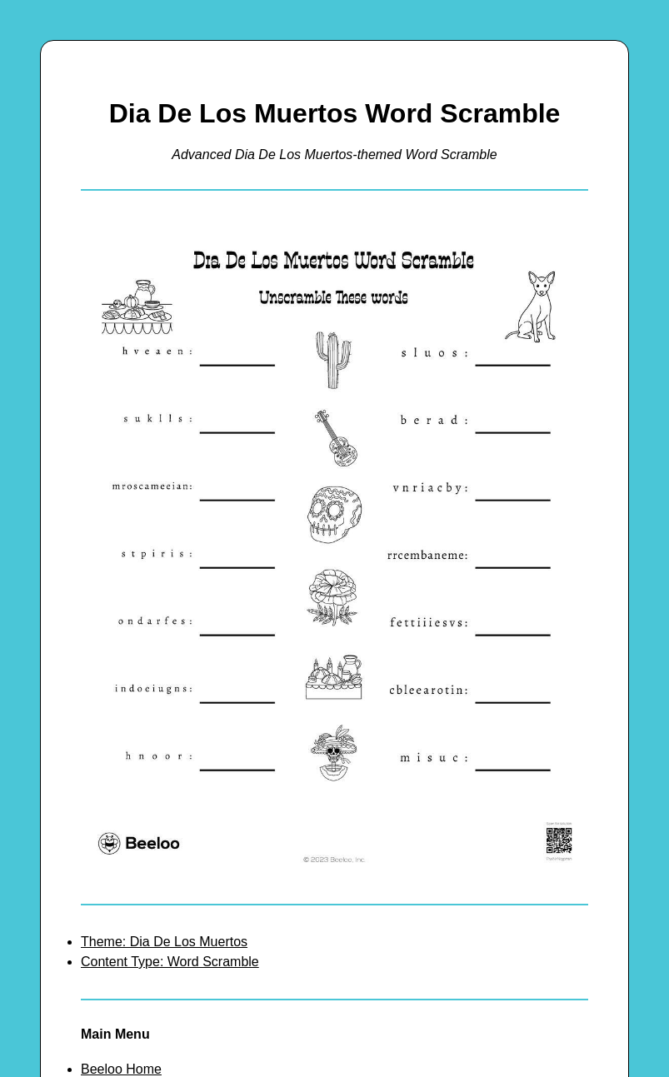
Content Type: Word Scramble (170, 962)
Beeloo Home (121, 1069)
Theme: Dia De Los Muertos (164, 942)
